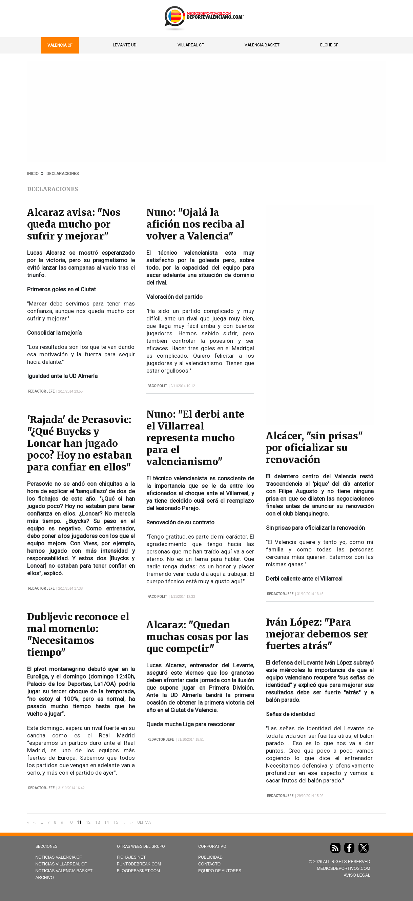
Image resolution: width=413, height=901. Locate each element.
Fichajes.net (131, 857)
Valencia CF (59, 45)
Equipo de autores (219, 870)
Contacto (209, 864)
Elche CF (329, 45)
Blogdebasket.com (138, 870)
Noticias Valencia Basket (64, 870)
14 (106, 822)
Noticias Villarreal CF (61, 864)
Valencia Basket (262, 45)
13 (97, 822)
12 (88, 822)
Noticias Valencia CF (59, 857)
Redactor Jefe (41, 391)
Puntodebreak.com (139, 864)
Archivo (45, 877)
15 (115, 822)
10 (70, 822)
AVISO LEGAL (357, 875)
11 (79, 822)
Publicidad (210, 857)
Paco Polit (157, 386)
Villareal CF (191, 45)
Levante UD (125, 45)
